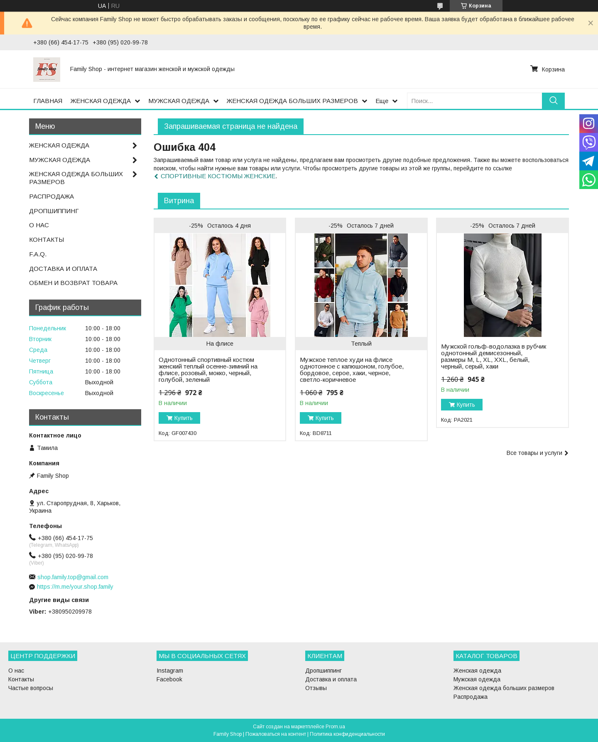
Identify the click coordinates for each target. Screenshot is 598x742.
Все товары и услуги (534, 453)
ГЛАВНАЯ (47, 100)
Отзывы (316, 688)
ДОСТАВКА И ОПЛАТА (63, 268)
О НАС (39, 224)
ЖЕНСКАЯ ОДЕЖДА (101, 100)
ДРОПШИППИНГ (54, 210)
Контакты (21, 679)
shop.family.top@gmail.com (72, 577)
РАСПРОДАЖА (51, 196)
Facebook (169, 679)
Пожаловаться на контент (275, 734)
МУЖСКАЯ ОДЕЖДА (178, 100)
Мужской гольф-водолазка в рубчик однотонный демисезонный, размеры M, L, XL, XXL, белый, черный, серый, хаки (493, 356)
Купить (183, 418)
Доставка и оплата (331, 679)
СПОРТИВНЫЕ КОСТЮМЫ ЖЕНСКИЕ (218, 175)
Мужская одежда (476, 679)
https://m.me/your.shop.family (75, 586)
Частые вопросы (30, 688)
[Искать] (553, 101)
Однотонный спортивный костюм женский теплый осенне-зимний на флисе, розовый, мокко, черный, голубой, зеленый (208, 369)
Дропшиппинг (323, 670)
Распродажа (470, 696)
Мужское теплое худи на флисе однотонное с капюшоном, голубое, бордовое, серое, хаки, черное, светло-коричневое (352, 369)
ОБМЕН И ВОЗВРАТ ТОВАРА (73, 282)
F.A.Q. (38, 254)
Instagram (170, 670)
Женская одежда (477, 670)
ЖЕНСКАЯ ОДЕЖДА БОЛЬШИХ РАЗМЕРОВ (292, 100)
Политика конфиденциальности (347, 734)
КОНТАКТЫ (46, 239)
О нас (16, 670)
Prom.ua (335, 727)
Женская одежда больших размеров (503, 688)
